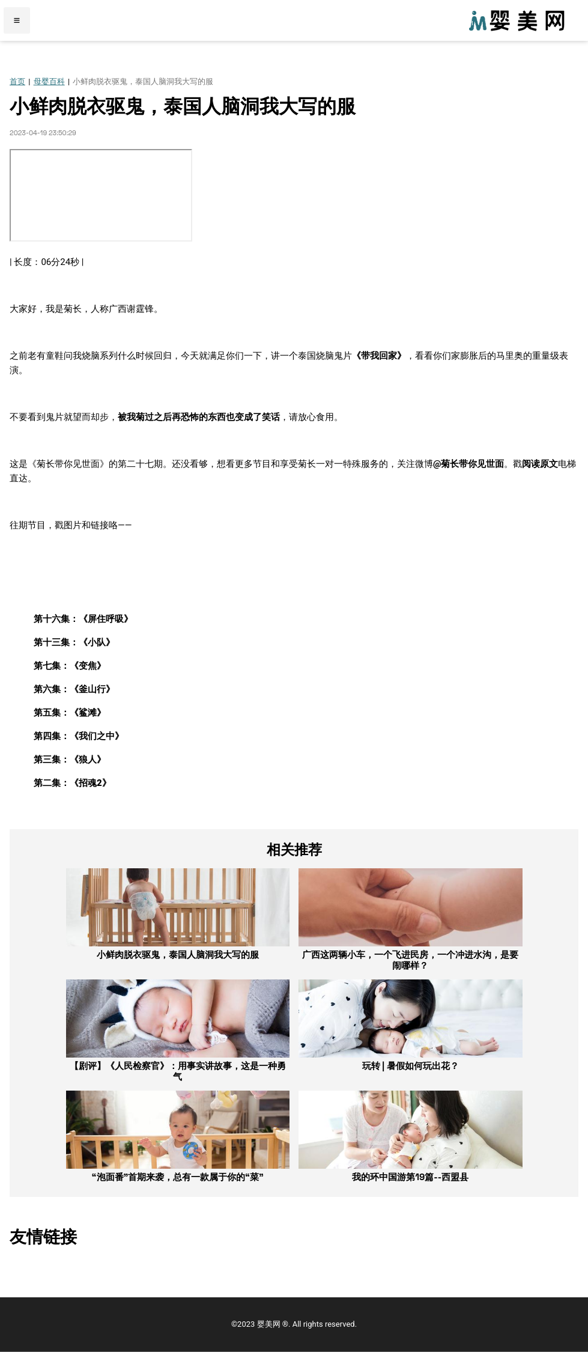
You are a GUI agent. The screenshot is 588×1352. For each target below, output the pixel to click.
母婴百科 (49, 81)
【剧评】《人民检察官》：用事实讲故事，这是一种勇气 (178, 1071)
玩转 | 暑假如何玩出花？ (410, 1065)
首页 (17, 81)
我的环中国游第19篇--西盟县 (410, 1177)
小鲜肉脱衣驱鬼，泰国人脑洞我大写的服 (178, 954)
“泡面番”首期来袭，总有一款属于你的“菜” (178, 1177)
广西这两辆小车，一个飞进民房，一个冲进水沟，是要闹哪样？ (410, 960)
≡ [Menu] (17, 20)
